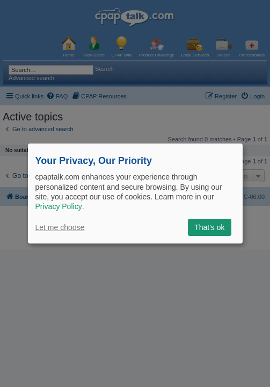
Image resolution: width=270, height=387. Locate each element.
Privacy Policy (58, 206)
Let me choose (60, 227)
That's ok (209, 227)
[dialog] (135, 193)
